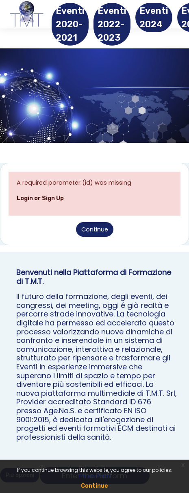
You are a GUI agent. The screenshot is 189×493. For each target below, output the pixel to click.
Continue (94, 229)
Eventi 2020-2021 (70, 24)
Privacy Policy (94, 476)
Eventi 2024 (153, 17)
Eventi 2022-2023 (112, 24)
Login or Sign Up (40, 198)
